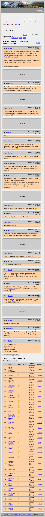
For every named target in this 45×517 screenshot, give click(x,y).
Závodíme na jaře (11, 391)
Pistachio (10, 153)
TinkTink (39, 452)
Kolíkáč (10, 83)
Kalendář (16, 21)
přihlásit (24, 35)
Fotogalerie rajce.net (14, 514)
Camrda (10, 328)
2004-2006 (15, 38)
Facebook (29, 514)
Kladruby (11, 457)
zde (13, 36)
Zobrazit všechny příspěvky (11, 354)
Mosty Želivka (11, 406)
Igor (9, 213)
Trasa (9, 301)
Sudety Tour (12, 452)
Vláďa (10, 141)
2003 (24, 38)
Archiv (33, 21)
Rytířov (11, 411)
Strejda (40, 474)
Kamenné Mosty (11, 479)
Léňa (39, 391)
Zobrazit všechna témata (10, 361)
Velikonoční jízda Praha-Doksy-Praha (12, 417)
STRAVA (6, 514)
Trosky (10, 433)
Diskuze (25, 19)
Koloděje (11, 375)
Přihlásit (17, 24)
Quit (39, 442)
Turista (40, 499)
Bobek (10, 48)
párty (22, 90)
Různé (22, 21)
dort (17, 233)
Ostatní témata (38, 42)
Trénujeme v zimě (12, 474)
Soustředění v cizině (12, 494)
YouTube (23, 514)
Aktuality (15, 19)
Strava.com (12, 469)
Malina (10, 341)
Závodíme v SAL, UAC (12, 427)
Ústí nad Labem (11, 447)
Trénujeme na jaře (12, 386)
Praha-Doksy (10, 484)
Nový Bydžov (11, 504)
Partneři (27, 21)
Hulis (9, 283)
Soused (39, 369)
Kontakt (9, 19)
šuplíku (31, 256)
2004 (20, 38)
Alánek (40, 428)
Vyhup (10, 108)
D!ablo (39, 489)
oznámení (12, 288)
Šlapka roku (32, 19)
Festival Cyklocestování (11, 57)
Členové (9, 21)
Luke (39, 479)
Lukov (10, 499)
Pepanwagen (12, 163)
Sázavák (11, 401)
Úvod (4, 19)
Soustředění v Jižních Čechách (12, 443)
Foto (20, 19)
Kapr (9, 132)
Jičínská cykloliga (11, 509)
